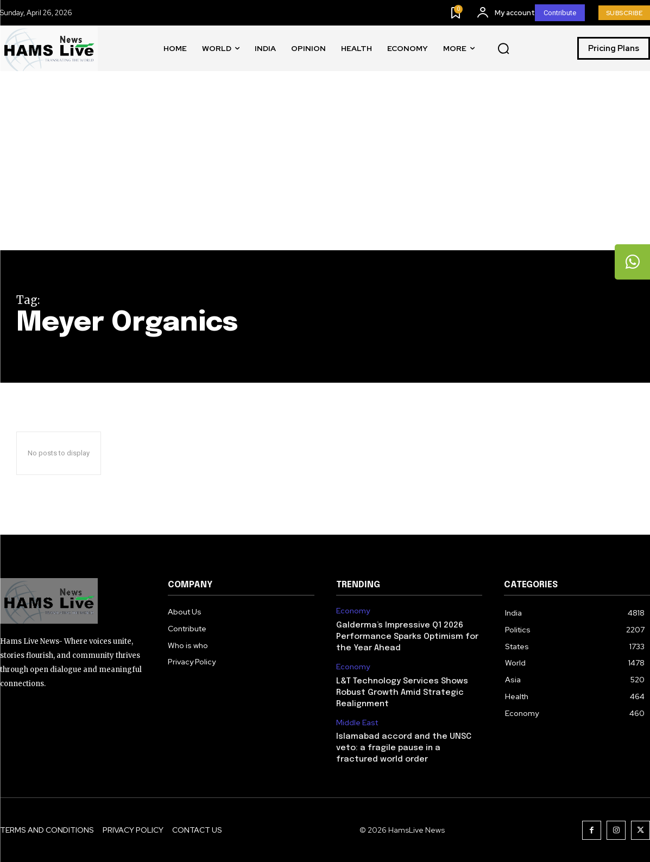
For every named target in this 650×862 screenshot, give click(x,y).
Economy (353, 611)
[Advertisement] (325, 169)
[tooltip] (631, 263)
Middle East (357, 722)
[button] (503, 49)
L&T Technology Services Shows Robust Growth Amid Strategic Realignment (402, 692)
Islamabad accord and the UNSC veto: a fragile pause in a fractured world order (403, 748)
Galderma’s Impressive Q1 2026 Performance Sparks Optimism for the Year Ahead (407, 636)
